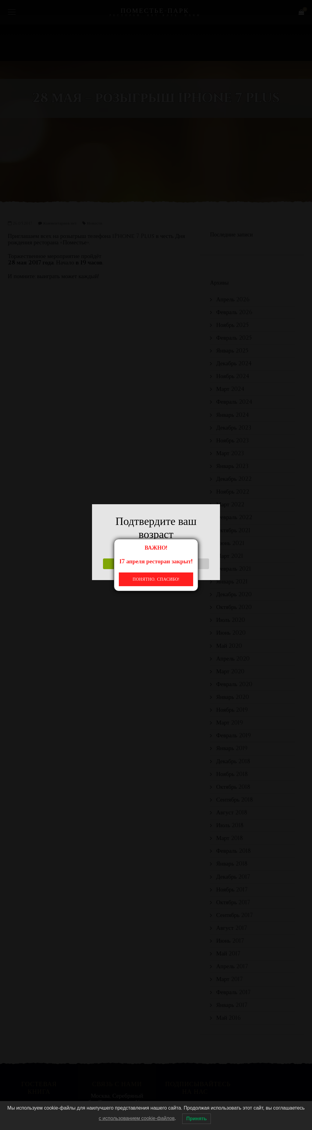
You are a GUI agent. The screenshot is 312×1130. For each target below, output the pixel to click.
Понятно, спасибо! (156, 579)
